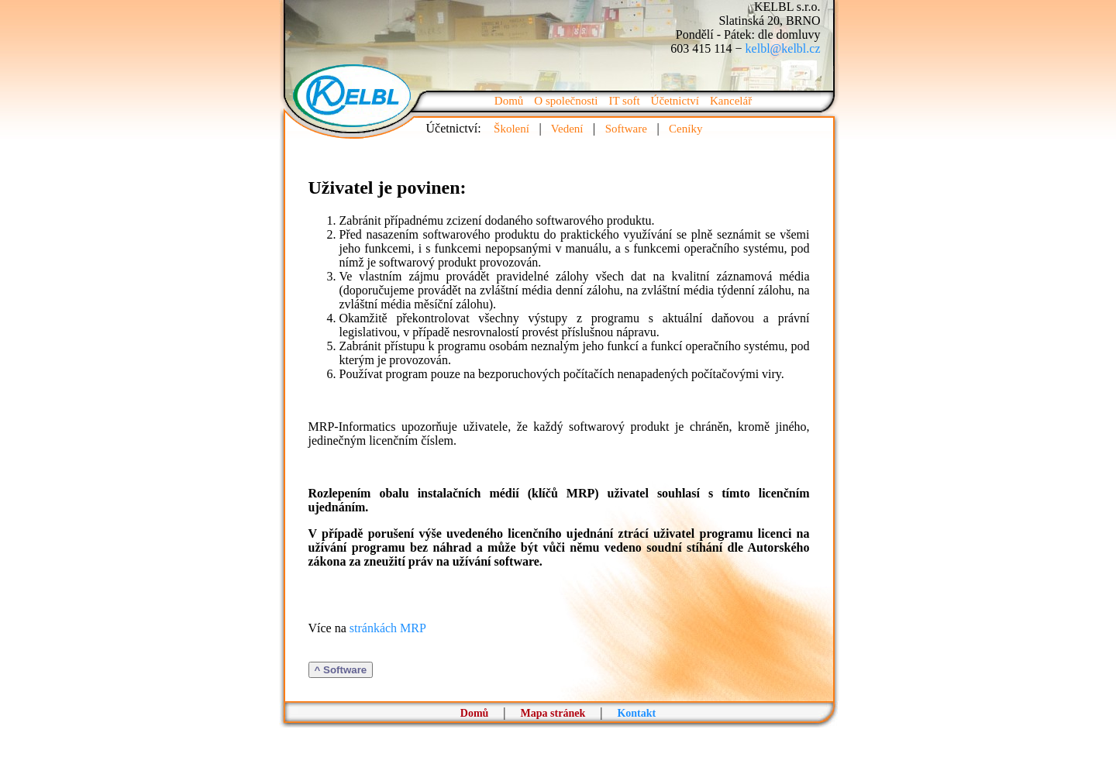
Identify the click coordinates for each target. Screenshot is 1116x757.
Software (626, 128)
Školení (512, 128)
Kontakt (636, 713)
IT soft (623, 101)
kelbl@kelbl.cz (783, 48)
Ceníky (685, 128)
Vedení (567, 128)
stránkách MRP (388, 628)
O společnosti (566, 101)
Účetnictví (675, 101)
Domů (509, 101)
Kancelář (731, 101)
